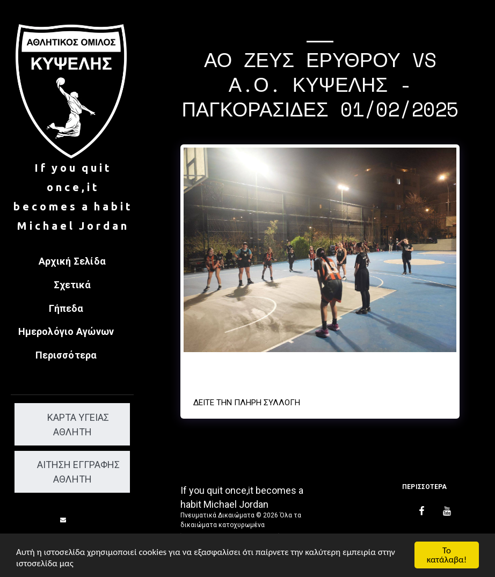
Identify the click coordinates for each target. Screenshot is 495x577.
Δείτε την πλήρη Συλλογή (246, 402)
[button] (72, 309)
